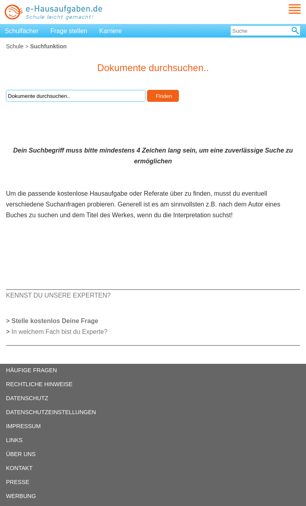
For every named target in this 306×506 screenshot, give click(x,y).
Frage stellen (69, 31)
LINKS (14, 440)
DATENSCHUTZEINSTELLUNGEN (51, 412)
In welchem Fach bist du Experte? (60, 331)
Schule (15, 46)
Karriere (110, 31)
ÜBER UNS (20, 454)
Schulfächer (22, 31)
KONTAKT (19, 468)
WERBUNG (21, 496)
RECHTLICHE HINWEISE (39, 384)
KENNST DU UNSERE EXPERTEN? (58, 295)
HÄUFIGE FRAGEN (31, 370)
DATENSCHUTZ (27, 398)
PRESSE (17, 482)
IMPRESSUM (23, 426)
